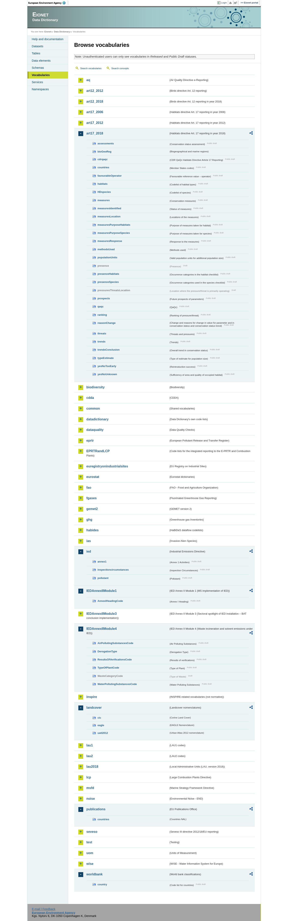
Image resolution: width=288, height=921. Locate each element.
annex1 (102, 561)
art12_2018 (94, 101)
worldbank (94, 874)
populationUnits (107, 257)
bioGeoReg (104, 151)
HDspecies (104, 191)
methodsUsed (106, 249)
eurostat (92, 477)
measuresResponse (110, 241)
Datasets (37, 46)
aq (88, 80)
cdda (90, 397)
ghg (89, 519)
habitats (103, 183)
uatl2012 (103, 732)
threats (102, 333)
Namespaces (40, 89)
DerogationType (107, 651)
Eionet (47, 31)
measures (104, 200)
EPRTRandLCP (98, 451)
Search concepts (120, 68)
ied (88, 551)
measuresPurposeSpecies (114, 232)
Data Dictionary (62, 31)
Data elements (41, 60)
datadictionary (97, 419)
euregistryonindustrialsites (107, 466)
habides (92, 530)
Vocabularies (41, 75)
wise (90, 863)
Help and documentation (48, 39)
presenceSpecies (108, 281)
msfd (90, 788)
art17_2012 (94, 123)
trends (102, 341)
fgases (91, 498)
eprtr (90, 440)
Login (224, 2)
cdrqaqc (103, 159)
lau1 (89, 745)
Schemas (38, 67)
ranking (102, 314)
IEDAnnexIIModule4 (101, 628)
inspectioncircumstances (113, 569)
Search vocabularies (90, 68)
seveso (91, 831)
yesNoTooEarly (107, 366)
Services (37, 82)
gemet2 (92, 509)
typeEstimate (106, 358)
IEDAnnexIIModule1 (101, 591)
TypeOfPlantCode (108, 667)
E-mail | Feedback (43, 909)
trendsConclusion (109, 349)
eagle (101, 725)
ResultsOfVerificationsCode (115, 659)
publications (96, 809)
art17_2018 (94, 133)
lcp (88, 777)
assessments (106, 143)
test (89, 842)
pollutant (103, 578)
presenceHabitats (108, 273)
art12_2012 (94, 90)
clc (99, 717)
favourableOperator (110, 175)
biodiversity (95, 387)
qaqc (101, 306)
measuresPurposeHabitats (114, 224)
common (93, 408)
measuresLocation (109, 216)
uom (89, 853)
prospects (104, 298)
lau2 (89, 756)
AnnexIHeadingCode (110, 600)
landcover (94, 707)
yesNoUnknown (107, 374)
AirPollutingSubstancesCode (115, 643)
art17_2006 (94, 112)
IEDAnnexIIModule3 (101, 613)
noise (90, 798)
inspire (91, 697)
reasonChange (107, 322)
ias (88, 541)
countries (103, 167)
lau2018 (92, 766)
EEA (48, 3)
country (102, 884)
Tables (36, 53)
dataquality (95, 430)
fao (88, 487)
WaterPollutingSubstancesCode (117, 684)
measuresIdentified (109, 208)
